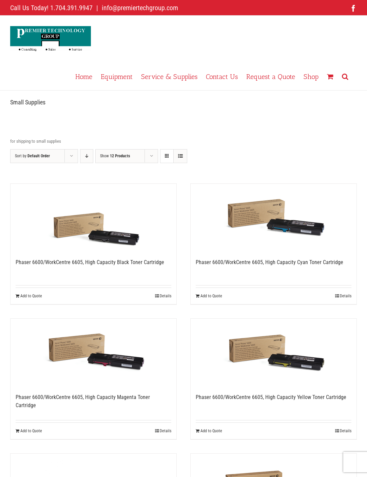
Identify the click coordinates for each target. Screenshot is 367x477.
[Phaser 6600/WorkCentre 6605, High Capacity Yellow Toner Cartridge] (273, 352)
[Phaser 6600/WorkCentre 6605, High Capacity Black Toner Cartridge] (93, 218)
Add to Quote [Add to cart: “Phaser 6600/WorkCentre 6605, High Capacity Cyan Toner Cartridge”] (211, 296)
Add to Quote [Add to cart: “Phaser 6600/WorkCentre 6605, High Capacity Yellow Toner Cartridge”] (211, 431)
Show (115, 156)
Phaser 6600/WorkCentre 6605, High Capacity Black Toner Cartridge (90, 262)
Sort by (32, 156)
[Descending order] (86, 156)
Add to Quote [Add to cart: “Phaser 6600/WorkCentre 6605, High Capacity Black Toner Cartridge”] (31, 296)
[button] (345, 76)
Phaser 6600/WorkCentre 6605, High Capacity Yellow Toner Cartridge (271, 397)
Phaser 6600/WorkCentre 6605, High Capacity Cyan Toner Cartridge (269, 262)
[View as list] (180, 156)
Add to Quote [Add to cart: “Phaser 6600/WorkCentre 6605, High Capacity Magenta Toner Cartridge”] (31, 431)
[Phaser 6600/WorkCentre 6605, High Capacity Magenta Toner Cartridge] (93, 352)
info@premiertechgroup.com (139, 8)
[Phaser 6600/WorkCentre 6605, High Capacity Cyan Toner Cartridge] (273, 218)
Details (165, 296)
